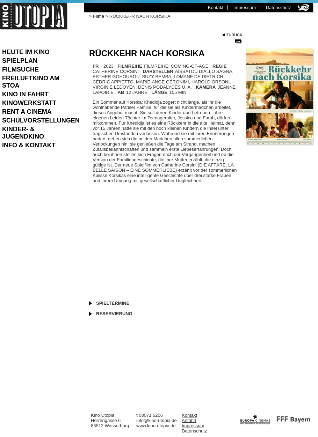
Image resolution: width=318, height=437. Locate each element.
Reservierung (114, 313)
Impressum (244, 7)
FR (96, 66)
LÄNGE (159, 92)
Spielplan (19, 60)
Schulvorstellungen (39, 120)
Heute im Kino (26, 52)
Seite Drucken (238, 41)
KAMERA (206, 87)
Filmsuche (20, 69)
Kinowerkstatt (29, 102)
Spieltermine (112, 303)
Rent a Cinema (27, 111)
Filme (98, 16)
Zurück (234, 35)
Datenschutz (278, 7)
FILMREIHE (130, 66)
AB (121, 92)
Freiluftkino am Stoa (30, 82)
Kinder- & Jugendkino (23, 133)
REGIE (219, 66)
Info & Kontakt (29, 145)
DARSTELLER (158, 71)
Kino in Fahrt (25, 94)
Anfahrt (189, 420)
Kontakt (215, 7)
